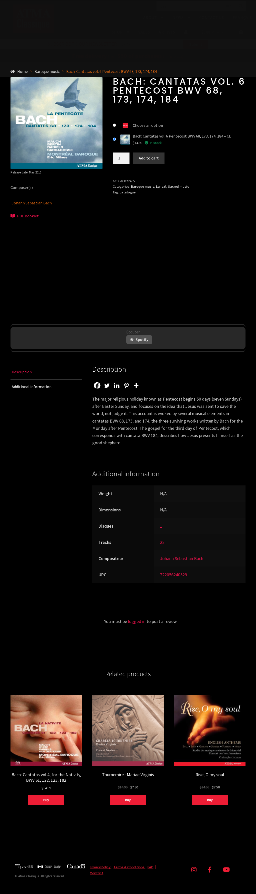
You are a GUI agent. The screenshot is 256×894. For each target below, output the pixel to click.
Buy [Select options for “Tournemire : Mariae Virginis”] (128, 800)
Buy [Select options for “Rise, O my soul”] (210, 800)
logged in (137, 621)
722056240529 (173, 575)
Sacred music (178, 186)
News (178, 17)
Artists (167, 31)
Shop (117, 31)
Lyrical (161, 186)
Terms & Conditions (129, 867)
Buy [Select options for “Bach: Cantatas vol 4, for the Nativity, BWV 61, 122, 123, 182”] (46, 800)
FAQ (151, 867)
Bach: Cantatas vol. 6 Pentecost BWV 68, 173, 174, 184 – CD (182, 136)
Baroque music (47, 71)
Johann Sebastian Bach (32, 202)
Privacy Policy (100, 867)
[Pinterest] (126, 385)
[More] (136, 385)
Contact (96, 873)
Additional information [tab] (32, 386)
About (150, 17)
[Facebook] (97, 385)
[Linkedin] (116, 385)
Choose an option (148, 125)
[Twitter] (106, 385)
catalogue (128, 192)
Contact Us (211, 17)
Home (22, 71)
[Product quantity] (121, 158)
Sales (144, 31)
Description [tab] (22, 371)
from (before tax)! (128, 56)
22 (162, 542)
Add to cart (149, 157)
